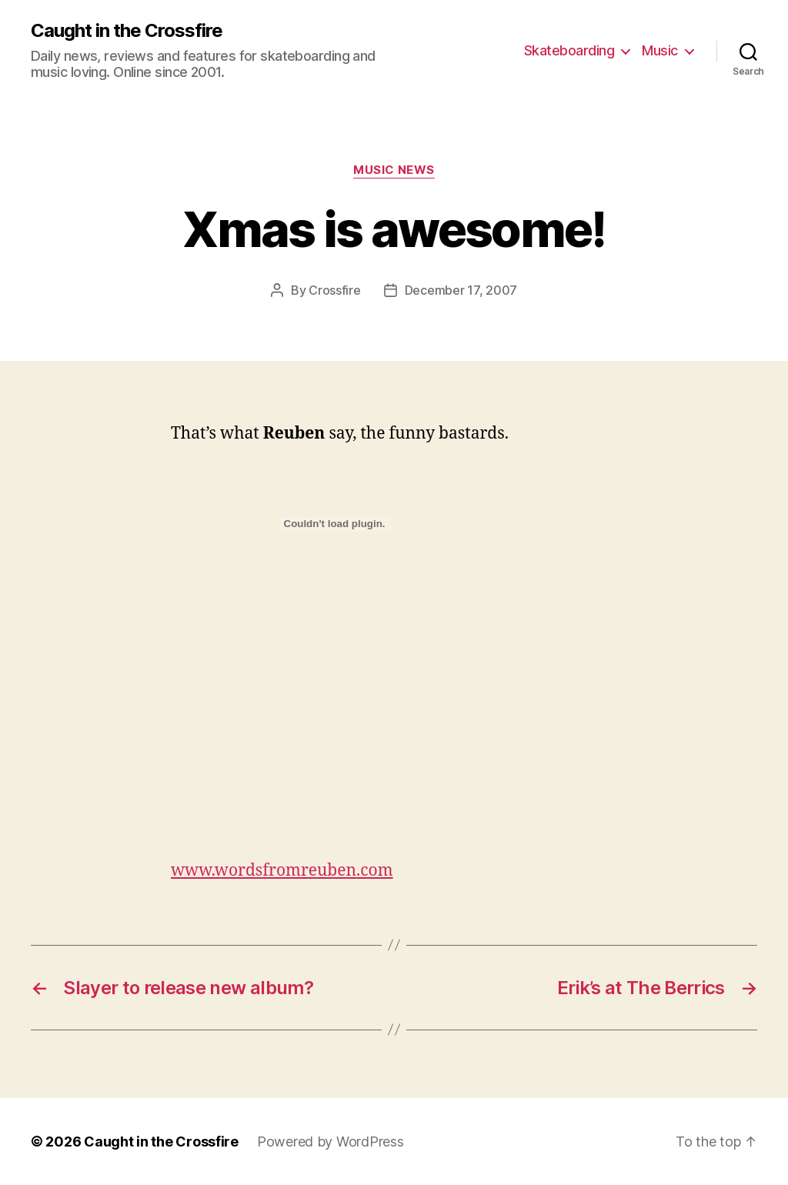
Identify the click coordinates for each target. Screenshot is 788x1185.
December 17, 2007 (461, 290)
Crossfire (335, 290)
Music (660, 50)
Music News (394, 170)
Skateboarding (569, 50)
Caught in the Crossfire (126, 31)
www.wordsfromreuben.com (282, 870)
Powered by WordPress (330, 1141)
